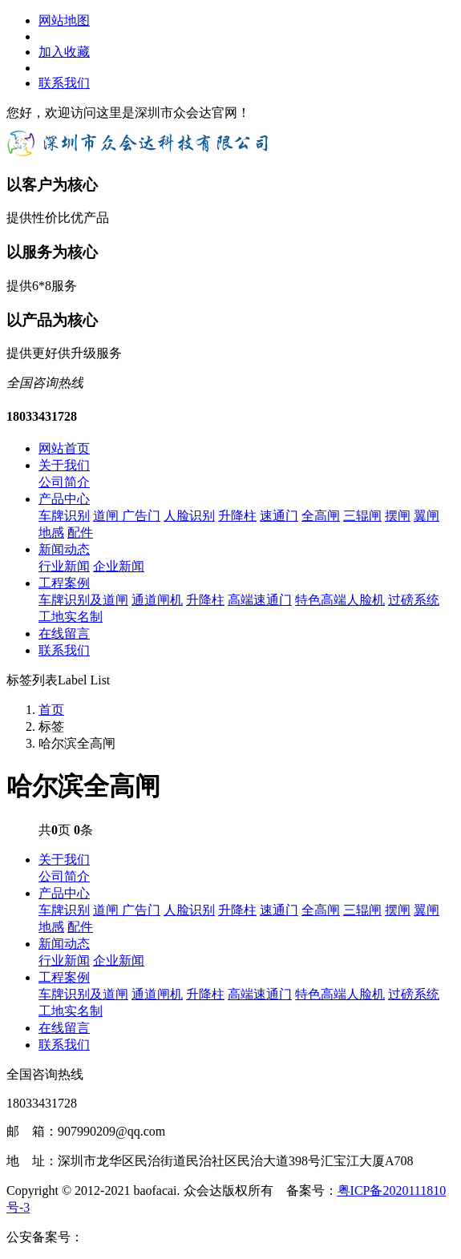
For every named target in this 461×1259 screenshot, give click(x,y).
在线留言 (64, 633)
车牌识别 (64, 516)
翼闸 (426, 516)
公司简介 (64, 482)
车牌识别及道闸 (83, 600)
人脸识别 (189, 516)
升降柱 (237, 516)
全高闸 (320, 516)
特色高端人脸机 (340, 600)
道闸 (107, 516)
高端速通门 (260, 600)
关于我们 (64, 465)
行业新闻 (64, 566)
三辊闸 (362, 516)
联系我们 (64, 83)
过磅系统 (413, 600)
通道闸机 (157, 600)
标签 (51, 726)
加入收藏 (64, 52)
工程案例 (64, 583)
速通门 (279, 516)
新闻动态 (64, 549)
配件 (80, 532)
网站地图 (64, 20)
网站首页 (64, 448)
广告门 (141, 516)
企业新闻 (118, 566)
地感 (51, 532)
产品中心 (64, 499)
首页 (51, 709)
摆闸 (397, 516)
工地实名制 (70, 616)
